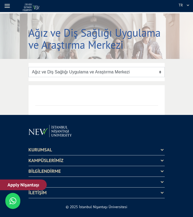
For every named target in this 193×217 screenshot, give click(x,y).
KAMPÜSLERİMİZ (46, 160)
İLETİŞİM (38, 192)
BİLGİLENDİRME (45, 171)
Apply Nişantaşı (23, 185)
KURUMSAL (40, 149)
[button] (8, 6)
